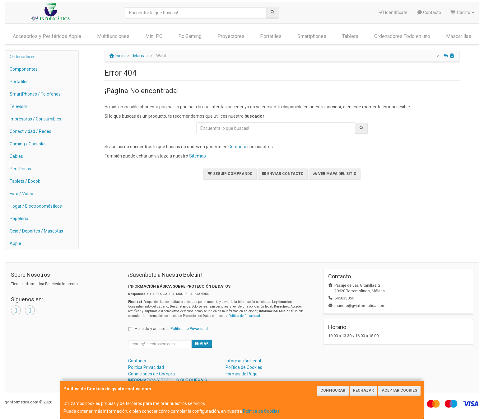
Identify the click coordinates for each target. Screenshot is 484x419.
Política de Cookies (261, 411)
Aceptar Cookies (399, 390)
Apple (15, 243)
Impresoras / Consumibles (35, 118)
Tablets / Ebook (25, 181)
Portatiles (271, 36)
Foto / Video (21, 193)
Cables (16, 156)
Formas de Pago (242, 373)
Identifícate (393, 12)
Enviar (202, 343)
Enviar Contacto (283, 174)
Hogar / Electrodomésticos (36, 206)
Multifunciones (113, 36)
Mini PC (153, 36)
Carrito (462, 12)
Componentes (24, 69)
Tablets (350, 36)
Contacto (429, 12)
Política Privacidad (146, 367)
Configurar (332, 390)
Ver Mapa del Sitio (334, 174)
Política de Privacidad (244, 316)
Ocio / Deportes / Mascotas (36, 230)
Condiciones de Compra (151, 373)
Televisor (18, 106)
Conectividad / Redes (30, 131)
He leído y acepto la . (172, 328)
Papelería (19, 218)
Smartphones (311, 36)
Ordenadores (22, 56)
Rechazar (363, 390)
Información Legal (243, 360)
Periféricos (20, 168)
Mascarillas (458, 36)
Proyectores (230, 36)
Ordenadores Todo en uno (402, 36)
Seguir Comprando (230, 174)
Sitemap (197, 155)
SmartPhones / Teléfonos (35, 94)
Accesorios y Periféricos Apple (47, 36)
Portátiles (19, 81)
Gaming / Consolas (28, 143)
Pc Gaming (190, 36)
